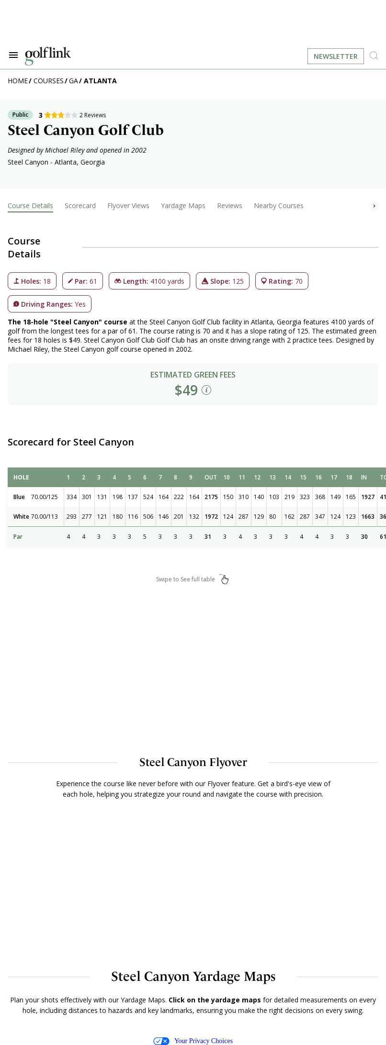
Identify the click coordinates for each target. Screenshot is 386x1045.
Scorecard (80, 205)
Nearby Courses (279, 205)
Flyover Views (128, 205)
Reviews (229, 205)
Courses (49, 80)
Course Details (30, 205)
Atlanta (100, 80)
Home (18, 80)
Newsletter (336, 56)
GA (73, 80)
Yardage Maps (183, 205)
